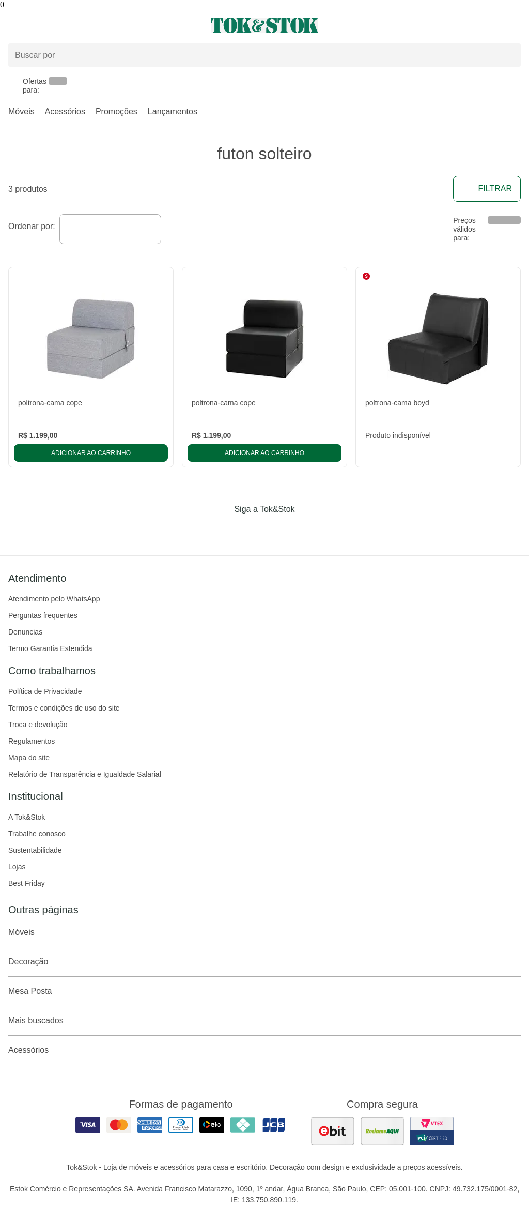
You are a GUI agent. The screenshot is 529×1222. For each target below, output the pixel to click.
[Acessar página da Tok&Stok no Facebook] (221, 530)
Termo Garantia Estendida (50, 648)
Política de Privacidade (45, 691)
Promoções (116, 111)
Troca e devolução (38, 724)
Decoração (264, 962)
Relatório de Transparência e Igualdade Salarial (84, 774)
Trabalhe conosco (37, 833)
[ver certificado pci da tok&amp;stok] (432, 1131)
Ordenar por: (31, 226)
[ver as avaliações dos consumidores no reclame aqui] (382, 1131)
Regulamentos (31, 741)
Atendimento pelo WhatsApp (54, 599)
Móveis (21, 111)
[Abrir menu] (88, 25)
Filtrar (487, 189)
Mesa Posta (264, 991)
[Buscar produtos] (264, 55)
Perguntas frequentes (42, 615)
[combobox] (110, 229)
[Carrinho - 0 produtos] (514, 25)
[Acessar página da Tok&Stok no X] (308, 530)
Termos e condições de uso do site (64, 708)
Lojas (16, 867)
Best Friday (26, 883)
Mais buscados (264, 1021)
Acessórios (65, 111)
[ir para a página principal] (264, 25)
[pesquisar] (508, 55)
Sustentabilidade (35, 850)
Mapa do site (29, 757)
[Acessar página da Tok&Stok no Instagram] (250, 530)
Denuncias (25, 632)
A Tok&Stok (26, 817)
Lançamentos (172, 111)
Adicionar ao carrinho (91, 453)
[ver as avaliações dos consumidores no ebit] (332, 1131)
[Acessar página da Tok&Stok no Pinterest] (279, 530)
